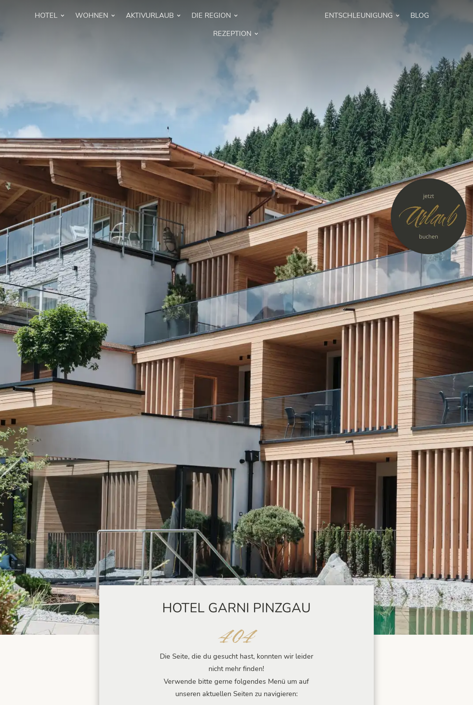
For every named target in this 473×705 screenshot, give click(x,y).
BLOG (419, 16)
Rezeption (232, 34)
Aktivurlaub (150, 16)
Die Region (211, 16)
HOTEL (46, 16)
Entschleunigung (359, 16)
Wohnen (91, 16)
